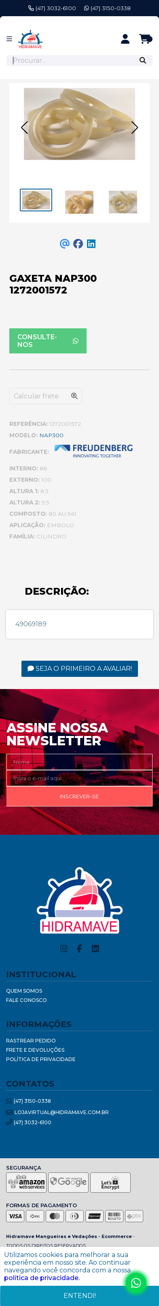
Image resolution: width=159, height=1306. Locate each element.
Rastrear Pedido (31, 1041)
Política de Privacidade (41, 1059)
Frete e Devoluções (35, 1050)
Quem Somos (24, 991)
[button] (24, 127)
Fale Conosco (26, 1000)
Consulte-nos (47, 341)
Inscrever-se (79, 796)
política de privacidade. (42, 1278)
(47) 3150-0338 (107, 8)
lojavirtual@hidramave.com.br (57, 1112)
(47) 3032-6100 (52, 8)
